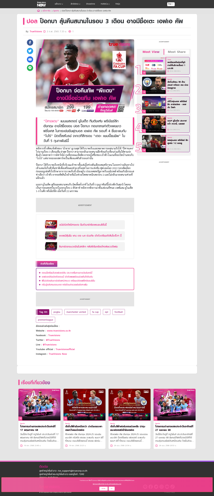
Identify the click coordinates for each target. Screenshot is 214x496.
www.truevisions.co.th (59, 331)
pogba (57, 312)
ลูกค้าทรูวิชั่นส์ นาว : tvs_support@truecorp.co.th (63, 471)
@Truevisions (50, 345)
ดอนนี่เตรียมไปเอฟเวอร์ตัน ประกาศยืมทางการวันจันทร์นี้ (67, 272)
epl (106, 312)
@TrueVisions (53, 340)
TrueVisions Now (58, 354)
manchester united (76, 312)
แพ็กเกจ (59, 4)
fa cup (95, 312)
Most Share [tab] (177, 52)
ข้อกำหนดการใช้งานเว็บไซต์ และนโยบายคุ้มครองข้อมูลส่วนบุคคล (107, 484)
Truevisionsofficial (65, 349)
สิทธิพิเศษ (76, 4)
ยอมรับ (103, 489)
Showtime (90, 4)
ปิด (111, 489)
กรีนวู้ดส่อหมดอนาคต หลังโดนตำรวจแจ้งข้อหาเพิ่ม (64, 284)
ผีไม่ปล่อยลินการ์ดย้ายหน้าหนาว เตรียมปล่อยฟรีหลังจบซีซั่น (68, 280)
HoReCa (105, 4)
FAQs (117, 4)
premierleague (45, 320)
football (119, 312)
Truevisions (54, 335)
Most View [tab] (151, 52)
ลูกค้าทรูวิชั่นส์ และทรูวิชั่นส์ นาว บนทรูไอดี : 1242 (61, 474)
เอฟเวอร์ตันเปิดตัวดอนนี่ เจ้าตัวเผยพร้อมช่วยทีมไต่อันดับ (67, 276)
